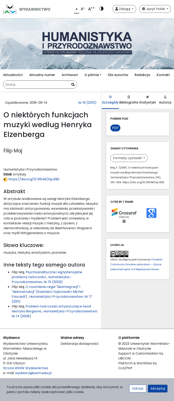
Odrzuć (138, 388)
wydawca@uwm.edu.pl (33, 373)
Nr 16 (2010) (87, 102)
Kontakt (163, 75)
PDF (115, 128)
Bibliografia (128, 100)
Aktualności (13, 75)
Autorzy (165, 100)
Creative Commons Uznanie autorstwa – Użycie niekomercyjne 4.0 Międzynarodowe (136, 264)
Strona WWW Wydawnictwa (25, 368)
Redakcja (142, 75)
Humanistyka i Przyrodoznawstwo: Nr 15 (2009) (41, 279)
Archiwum (70, 75)
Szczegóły (110, 100)
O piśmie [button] (91, 75)
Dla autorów (118, 75)
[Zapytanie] (40, 84)
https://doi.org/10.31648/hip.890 (31, 179)
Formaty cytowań (128, 158)
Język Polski (154, 9)
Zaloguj (123, 9)
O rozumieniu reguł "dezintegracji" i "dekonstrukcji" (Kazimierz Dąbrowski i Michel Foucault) (47, 291)
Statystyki (147, 100)
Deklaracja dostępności (80, 343)
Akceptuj (158, 388)
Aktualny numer (42, 75)
